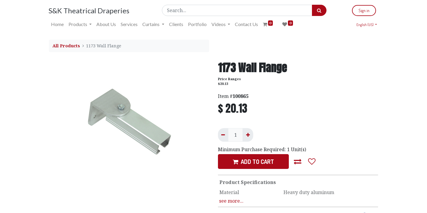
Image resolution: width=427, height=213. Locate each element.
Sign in (363, 10)
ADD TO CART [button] (253, 161)
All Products (66, 46)
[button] (298, 161)
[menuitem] (57, 24)
